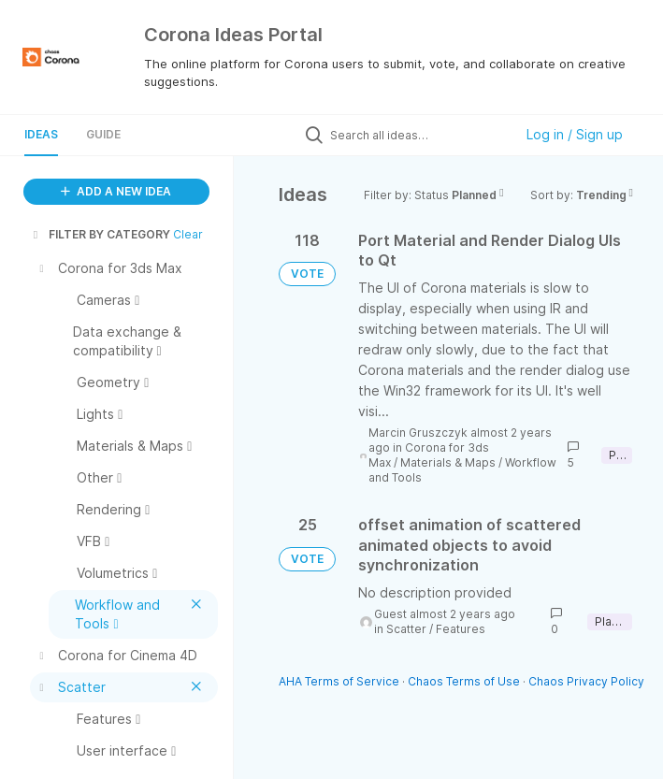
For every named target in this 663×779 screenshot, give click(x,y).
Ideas (41, 134)
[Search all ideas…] (417, 134)
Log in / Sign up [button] (574, 134)
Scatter (406, 629)
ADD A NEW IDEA (116, 191)
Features (460, 629)
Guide (103, 134)
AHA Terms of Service (340, 681)
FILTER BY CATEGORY (100, 234)
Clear (188, 234)
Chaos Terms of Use (464, 681)
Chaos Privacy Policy (586, 681)
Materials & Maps (448, 462)
